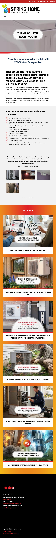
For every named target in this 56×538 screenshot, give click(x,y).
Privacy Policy (7, 531)
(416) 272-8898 (7, 499)
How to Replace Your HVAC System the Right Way (28, 250)
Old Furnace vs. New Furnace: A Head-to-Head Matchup (28, 465)
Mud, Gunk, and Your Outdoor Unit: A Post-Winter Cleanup (28, 379)
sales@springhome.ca (9, 508)
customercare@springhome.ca (12, 503)
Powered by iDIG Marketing (10, 534)
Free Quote (31, 1)
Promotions (42, 1)
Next (32, 198)
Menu (4, 16)
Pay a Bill (52, 1)
